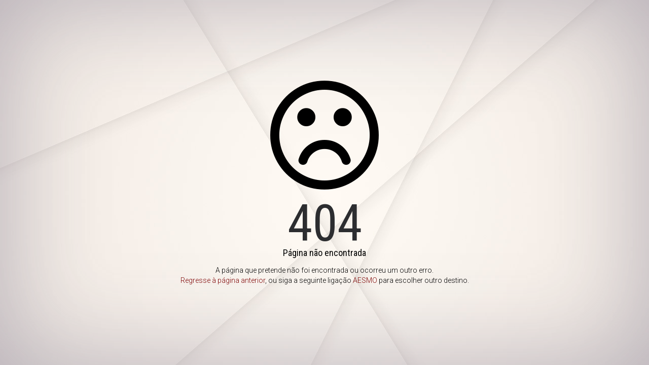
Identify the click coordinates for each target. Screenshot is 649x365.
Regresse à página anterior (223, 280)
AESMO (365, 280)
